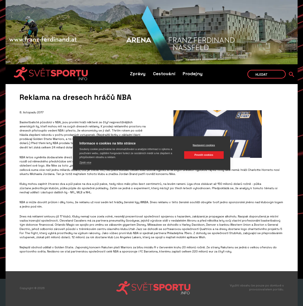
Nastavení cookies (204, 145)
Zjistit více (85, 162)
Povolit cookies (203, 155)
